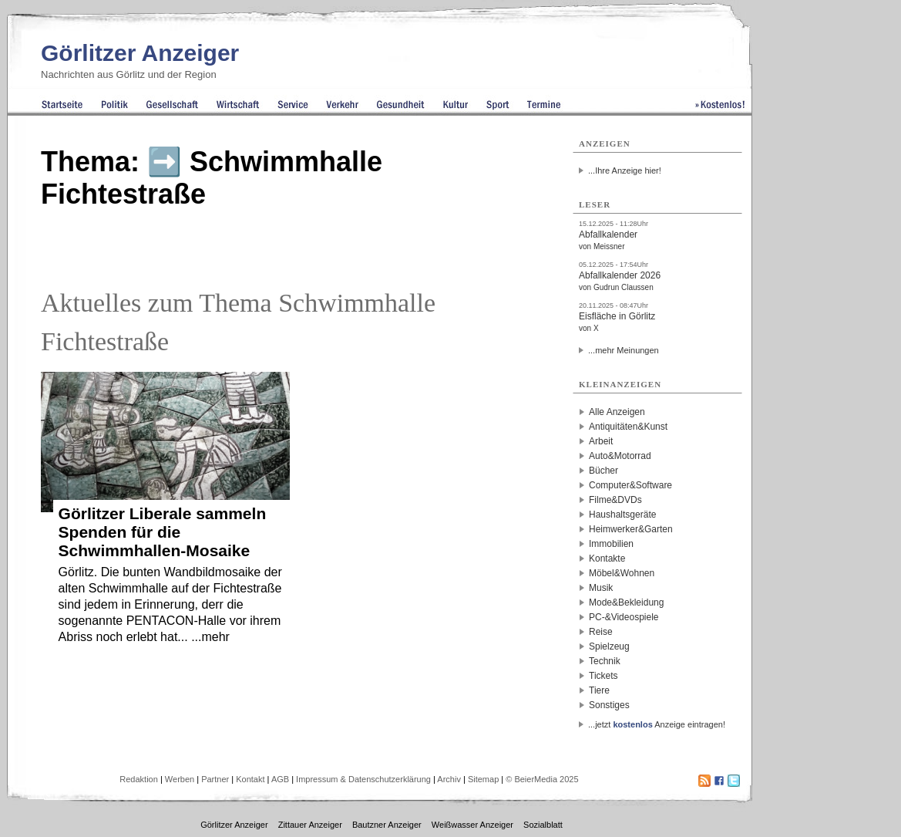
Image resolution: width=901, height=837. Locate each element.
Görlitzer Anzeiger (140, 53)
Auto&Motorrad (620, 456)
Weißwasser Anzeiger (472, 824)
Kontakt (250, 779)
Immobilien (611, 544)
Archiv (449, 779)
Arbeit (601, 441)
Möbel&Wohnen (621, 573)
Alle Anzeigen (617, 412)
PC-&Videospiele (624, 617)
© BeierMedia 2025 (542, 779)
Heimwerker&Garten (631, 529)
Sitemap (483, 779)
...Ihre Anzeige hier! (624, 170)
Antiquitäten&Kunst (628, 426)
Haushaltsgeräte (622, 514)
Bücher (603, 470)
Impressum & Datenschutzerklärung (363, 779)
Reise (601, 632)
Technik (604, 661)
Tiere (599, 690)
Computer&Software (630, 485)
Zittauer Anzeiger (310, 824)
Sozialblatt (543, 824)
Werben (179, 779)
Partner (215, 779)
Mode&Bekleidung (626, 602)
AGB (280, 779)
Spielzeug (609, 646)
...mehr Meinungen (623, 350)
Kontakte (607, 558)
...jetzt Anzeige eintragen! (656, 724)
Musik (601, 588)
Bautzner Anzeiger (387, 824)
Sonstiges (609, 705)
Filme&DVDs (615, 500)
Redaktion (138, 779)
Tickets (603, 676)
